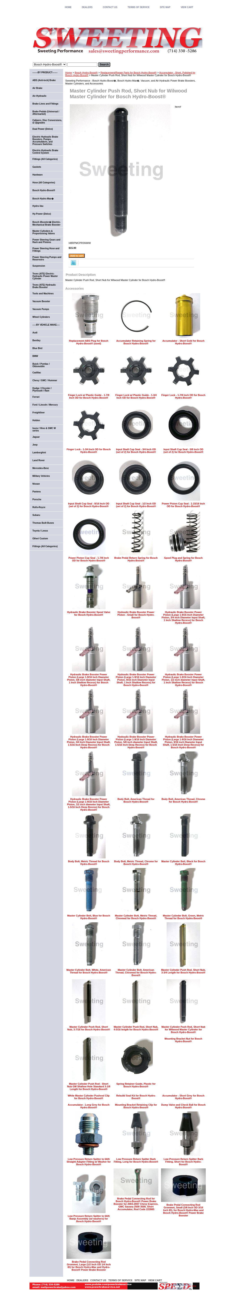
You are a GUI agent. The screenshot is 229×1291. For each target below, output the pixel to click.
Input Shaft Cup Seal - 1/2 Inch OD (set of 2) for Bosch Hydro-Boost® (136, 505)
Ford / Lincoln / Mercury (45, 405)
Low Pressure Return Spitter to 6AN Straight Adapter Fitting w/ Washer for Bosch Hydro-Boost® (89, 1162)
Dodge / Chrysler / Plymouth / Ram (42, 389)
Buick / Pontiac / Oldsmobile (41, 365)
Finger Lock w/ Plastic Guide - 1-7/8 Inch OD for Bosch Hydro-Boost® (88, 396)
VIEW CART (187, 7)
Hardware (37, 175)
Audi (34, 332)
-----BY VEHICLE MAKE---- (46, 325)
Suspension (38, 266)
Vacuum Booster (41, 301)
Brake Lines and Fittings (45, 104)
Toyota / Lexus (40, 530)
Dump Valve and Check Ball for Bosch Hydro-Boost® (183, 1106)
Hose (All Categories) (43, 182)
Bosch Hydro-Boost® (86, 72)
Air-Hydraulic (39, 96)
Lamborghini (39, 452)
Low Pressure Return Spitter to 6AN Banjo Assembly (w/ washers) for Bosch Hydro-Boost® (89, 1219)
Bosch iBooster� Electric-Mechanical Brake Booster (46, 223)
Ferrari (36, 397)
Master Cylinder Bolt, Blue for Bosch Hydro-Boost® (88, 917)
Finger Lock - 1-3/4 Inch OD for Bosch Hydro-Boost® (89, 450)
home (68, 7)
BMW (35, 356)
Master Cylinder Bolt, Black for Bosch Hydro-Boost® (183, 862)
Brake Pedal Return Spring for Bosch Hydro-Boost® (136, 559)
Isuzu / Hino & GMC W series (44, 429)
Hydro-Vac (37, 206)
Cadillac (36, 372)
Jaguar (36, 437)
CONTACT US (110, 7)
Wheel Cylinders (41, 317)
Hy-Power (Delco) (41, 214)
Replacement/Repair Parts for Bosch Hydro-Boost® (128, 72)
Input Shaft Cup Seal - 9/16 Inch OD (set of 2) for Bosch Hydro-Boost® (88, 505)
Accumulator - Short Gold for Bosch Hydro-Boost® (183, 342)
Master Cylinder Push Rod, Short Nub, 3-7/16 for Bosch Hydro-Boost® (88, 1028)
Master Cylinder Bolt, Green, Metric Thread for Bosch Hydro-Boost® (183, 917)
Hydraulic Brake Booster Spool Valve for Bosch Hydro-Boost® (88, 613)
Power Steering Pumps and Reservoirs (46, 258)
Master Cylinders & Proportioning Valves (43, 232)
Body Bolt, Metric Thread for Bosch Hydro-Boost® (88, 862)
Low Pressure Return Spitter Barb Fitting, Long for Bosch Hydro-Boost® (136, 1160)
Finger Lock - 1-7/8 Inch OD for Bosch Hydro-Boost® (183, 396)
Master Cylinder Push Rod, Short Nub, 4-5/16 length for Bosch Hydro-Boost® (136, 1028)
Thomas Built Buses (43, 523)
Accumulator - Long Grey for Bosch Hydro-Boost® (88, 1106)
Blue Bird (37, 348)
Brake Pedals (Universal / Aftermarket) (45, 112)
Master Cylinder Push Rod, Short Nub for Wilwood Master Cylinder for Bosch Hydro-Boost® (183, 1029)
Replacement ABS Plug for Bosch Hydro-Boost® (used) (88, 342)
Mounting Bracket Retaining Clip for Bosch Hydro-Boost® (136, 1106)
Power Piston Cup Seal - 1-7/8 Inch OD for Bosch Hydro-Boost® (88, 559)
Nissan (36, 484)
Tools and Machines (43, 293)
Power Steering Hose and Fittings (45, 249)
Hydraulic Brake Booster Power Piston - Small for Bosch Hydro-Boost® (136, 615)
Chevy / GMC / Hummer (44, 380)
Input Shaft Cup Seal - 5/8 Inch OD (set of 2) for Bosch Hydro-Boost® (183, 450)
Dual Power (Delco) (42, 129)
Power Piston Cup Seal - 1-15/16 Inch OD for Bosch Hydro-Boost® (183, 505)
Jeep (35, 445)
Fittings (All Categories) (45, 159)
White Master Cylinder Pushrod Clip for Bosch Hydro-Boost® (89, 1097)
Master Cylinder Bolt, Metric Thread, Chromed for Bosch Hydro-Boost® (136, 917)
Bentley (36, 340)
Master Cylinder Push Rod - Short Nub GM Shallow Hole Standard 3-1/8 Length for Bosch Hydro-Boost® (88, 1086)
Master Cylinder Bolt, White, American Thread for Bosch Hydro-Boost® (88, 971)
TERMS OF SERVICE (138, 7)
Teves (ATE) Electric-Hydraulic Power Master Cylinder (45, 276)
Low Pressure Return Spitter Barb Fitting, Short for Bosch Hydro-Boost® (183, 1162)
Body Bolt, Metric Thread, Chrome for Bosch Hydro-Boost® (136, 862)
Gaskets (36, 167)
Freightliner (38, 412)
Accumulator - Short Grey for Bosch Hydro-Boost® (183, 1097)
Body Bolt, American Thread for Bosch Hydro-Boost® (135, 800)
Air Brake (37, 88)
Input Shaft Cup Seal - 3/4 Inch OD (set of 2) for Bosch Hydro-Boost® (136, 450)
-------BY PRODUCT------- (44, 72)
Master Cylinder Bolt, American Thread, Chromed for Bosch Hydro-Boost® (136, 973)
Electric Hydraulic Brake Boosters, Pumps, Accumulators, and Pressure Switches (45, 140)
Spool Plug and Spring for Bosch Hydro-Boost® (183, 559)
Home (68, 72)
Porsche (36, 499)
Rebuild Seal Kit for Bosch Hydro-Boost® (136, 1097)
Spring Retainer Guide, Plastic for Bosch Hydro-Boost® (135, 1085)
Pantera (36, 491)
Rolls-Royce (38, 507)
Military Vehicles (41, 476)
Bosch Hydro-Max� (43, 198)
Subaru (36, 515)
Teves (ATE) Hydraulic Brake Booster (44, 286)
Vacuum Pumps (40, 309)
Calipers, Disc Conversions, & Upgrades (47, 121)
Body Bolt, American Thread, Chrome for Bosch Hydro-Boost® (183, 800)
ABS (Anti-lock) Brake (44, 80)
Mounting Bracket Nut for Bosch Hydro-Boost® (183, 1040)
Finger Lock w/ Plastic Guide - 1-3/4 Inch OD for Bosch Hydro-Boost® (136, 396)
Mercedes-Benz (40, 468)
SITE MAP (165, 7)
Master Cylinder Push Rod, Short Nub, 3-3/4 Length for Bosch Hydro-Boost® (183, 971)
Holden (36, 420)
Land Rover (38, 460)
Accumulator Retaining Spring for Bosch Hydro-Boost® (136, 342)
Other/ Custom (40, 538)
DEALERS (87, 7)
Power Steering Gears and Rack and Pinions (46, 241)
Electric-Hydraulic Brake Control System (45, 151)
